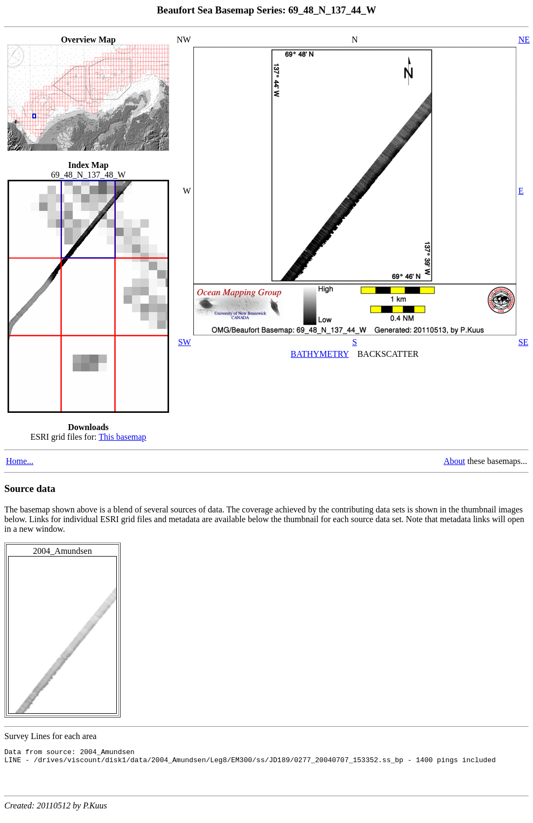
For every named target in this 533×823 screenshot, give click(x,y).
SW (184, 342)
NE (524, 39)
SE (523, 342)
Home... (19, 461)
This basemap (122, 436)
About (454, 461)
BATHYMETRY (320, 353)
